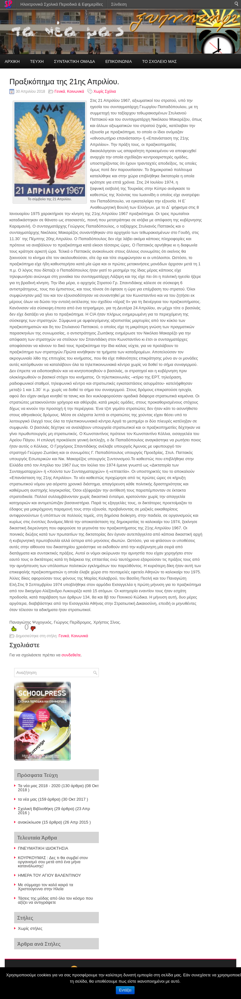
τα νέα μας (27, 799)
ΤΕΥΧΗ (37, 61)
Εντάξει (125, 990)
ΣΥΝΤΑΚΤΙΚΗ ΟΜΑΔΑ (74, 61)
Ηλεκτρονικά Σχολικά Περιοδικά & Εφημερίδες (61, 4)
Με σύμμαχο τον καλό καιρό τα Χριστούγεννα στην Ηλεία (45, 886)
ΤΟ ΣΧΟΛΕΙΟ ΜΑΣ (159, 61)
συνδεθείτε (71, 655)
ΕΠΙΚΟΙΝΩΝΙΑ (118, 61)
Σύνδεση (119, 4)
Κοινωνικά (75, 91)
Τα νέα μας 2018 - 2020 (39, 785)
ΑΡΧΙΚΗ (12, 61)
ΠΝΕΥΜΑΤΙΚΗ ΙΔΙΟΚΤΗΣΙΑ (43, 848)
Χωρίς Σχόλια (105, 91)
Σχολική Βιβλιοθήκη (35, 808)
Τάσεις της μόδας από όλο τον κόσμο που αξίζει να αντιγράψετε (55, 900)
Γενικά (60, 91)
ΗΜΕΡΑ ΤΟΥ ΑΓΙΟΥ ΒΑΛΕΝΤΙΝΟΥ (49, 875)
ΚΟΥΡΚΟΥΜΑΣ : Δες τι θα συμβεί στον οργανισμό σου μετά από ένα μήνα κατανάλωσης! (53, 861)
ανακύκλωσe (29, 822)
